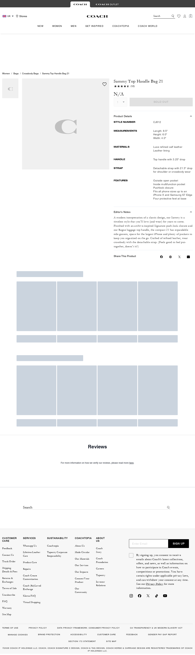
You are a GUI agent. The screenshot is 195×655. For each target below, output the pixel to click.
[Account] (184, 16)
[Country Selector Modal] (8, 16)
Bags (16, 39)
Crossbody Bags (30, 39)
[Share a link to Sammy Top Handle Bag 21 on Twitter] (179, 222)
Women (6, 39)
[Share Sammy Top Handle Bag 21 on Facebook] (161, 222)
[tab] (80, 4)
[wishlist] (104, 50)
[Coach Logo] (97, 16)
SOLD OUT (161, 67)
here (131, 428)
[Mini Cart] (190, 16)
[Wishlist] (179, 16)
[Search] (158, 16)
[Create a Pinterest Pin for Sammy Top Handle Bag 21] (170, 222)
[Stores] (21, 16)
